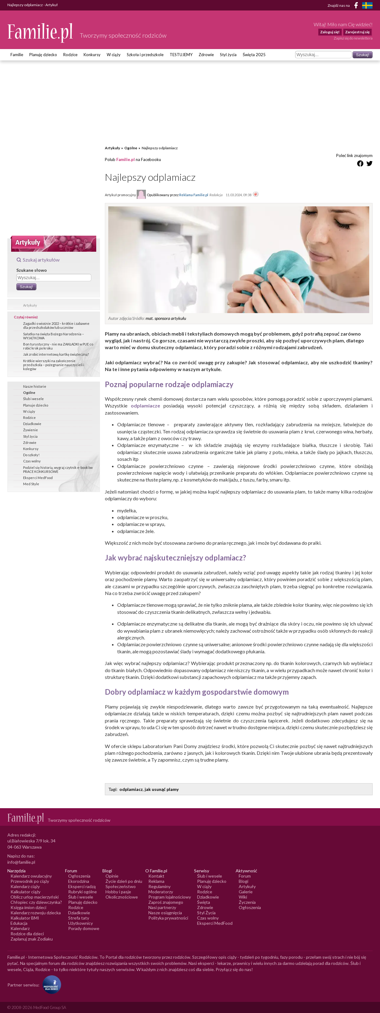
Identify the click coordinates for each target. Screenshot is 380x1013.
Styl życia (228, 54)
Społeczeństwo (120, 886)
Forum (245, 876)
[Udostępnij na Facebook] (360, 164)
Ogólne (29, 393)
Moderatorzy (160, 891)
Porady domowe (83, 928)
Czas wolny (32, 461)
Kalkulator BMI (24, 917)
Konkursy (92, 54)
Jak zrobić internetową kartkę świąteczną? (56, 354)
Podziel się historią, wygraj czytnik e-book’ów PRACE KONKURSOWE (58, 469)
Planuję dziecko (43, 54)
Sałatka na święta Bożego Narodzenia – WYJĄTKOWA (53, 336)
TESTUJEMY (181, 54)
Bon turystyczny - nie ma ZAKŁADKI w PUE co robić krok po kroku (58, 346)
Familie (16, 54)
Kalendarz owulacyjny (31, 876)
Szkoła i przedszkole (145, 54)
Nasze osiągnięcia (165, 912)
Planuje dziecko (35, 405)
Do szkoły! (31, 455)
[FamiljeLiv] (367, 5)
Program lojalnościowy (169, 896)
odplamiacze (145, 405)
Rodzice (70, 54)
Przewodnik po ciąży (29, 881)
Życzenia (247, 902)
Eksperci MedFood (38, 478)
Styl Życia (206, 912)
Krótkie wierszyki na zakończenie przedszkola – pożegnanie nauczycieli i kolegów (53, 365)
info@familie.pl (21, 862)
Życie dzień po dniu (123, 881)
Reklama (156, 881)
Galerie (246, 891)
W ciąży (114, 54)
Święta (203, 902)
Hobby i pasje (118, 891)
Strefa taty (78, 917)
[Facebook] (357, 6)
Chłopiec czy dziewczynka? (36, 902)
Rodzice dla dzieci (27, 933)
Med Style (31, 484)
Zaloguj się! (330, 32)
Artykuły (30, 305)
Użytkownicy (80, 923)
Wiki (243, 896)
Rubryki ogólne (82, 891)
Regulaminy (159, 886)
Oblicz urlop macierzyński (34, 896)
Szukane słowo (31, 270)
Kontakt (156, 876)
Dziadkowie (32, 424)
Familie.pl (125, 159)
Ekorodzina (78, 881)
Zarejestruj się (357, 32)
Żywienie (30, 430)
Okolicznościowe (121, 896)
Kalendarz (20, 928)
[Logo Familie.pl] (40, 33)
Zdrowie (206, 54)
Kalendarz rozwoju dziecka (35, 912)
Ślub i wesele (33, 399)
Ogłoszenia (79, 876)
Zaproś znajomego (165, 902)
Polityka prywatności (168, 917)
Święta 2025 (254, 54)
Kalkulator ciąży (25, 891)
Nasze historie (34, 386)
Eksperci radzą (82, 886)
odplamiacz (131, 789)
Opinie (111, 876)
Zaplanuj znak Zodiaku (31, 938)
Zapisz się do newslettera (353, 38)
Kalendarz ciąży (25, 886)
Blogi (243, 881)
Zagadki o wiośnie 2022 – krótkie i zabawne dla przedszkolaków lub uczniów (56, 325)
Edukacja (18, 923)
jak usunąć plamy (162, 789)
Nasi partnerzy (162, 907)
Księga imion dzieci (28, 907)
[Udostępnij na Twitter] (369, 164)
